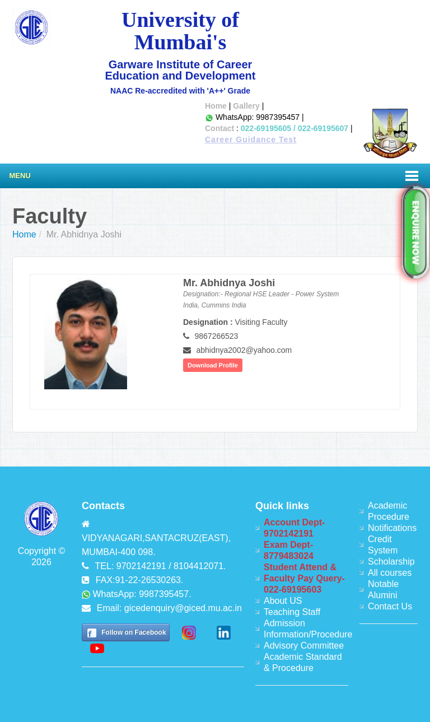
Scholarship (391, 561)
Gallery (246, 105)
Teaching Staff (292, 612)
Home (216, 105)
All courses (390, 572)
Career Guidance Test (251, 139)
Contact (219, 128)
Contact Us (390, 606)
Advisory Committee (304, 645)
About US (283, 600)
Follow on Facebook (133, 632)
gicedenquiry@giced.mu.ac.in (183, 608)
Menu (20, 175)
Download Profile (213, 365)
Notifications (392, 528)
